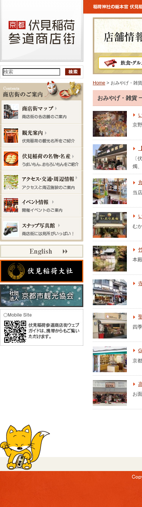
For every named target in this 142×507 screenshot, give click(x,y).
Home (99, 83)
